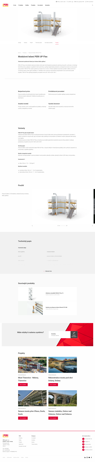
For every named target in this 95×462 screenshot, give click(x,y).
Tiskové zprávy (34, 444)
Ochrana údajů (9, 457)
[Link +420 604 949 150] (87, 439)
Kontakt (22, 457)
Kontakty (47, 5)
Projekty (33, 5)
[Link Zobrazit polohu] (87, 445)
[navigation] (63, 334)
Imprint (4, 457)
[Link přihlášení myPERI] (87, 447)
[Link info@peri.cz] (87, 442)
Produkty (25, 52)
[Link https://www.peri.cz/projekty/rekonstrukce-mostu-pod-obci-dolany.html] (62, 369)
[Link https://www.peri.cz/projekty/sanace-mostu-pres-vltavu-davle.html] (32, 403)
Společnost (21, 444)
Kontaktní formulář (22, 446)
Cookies (26, 457)
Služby (27, 5)
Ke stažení (40, 5)
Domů (19, 52)
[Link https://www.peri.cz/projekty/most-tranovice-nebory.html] (32, 369)
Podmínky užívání (16, 457)
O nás (14, 5)
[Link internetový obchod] (87, 450)
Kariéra (33, 442)
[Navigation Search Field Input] (86, 5)
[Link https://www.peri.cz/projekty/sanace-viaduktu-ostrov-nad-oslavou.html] (62, 403)
